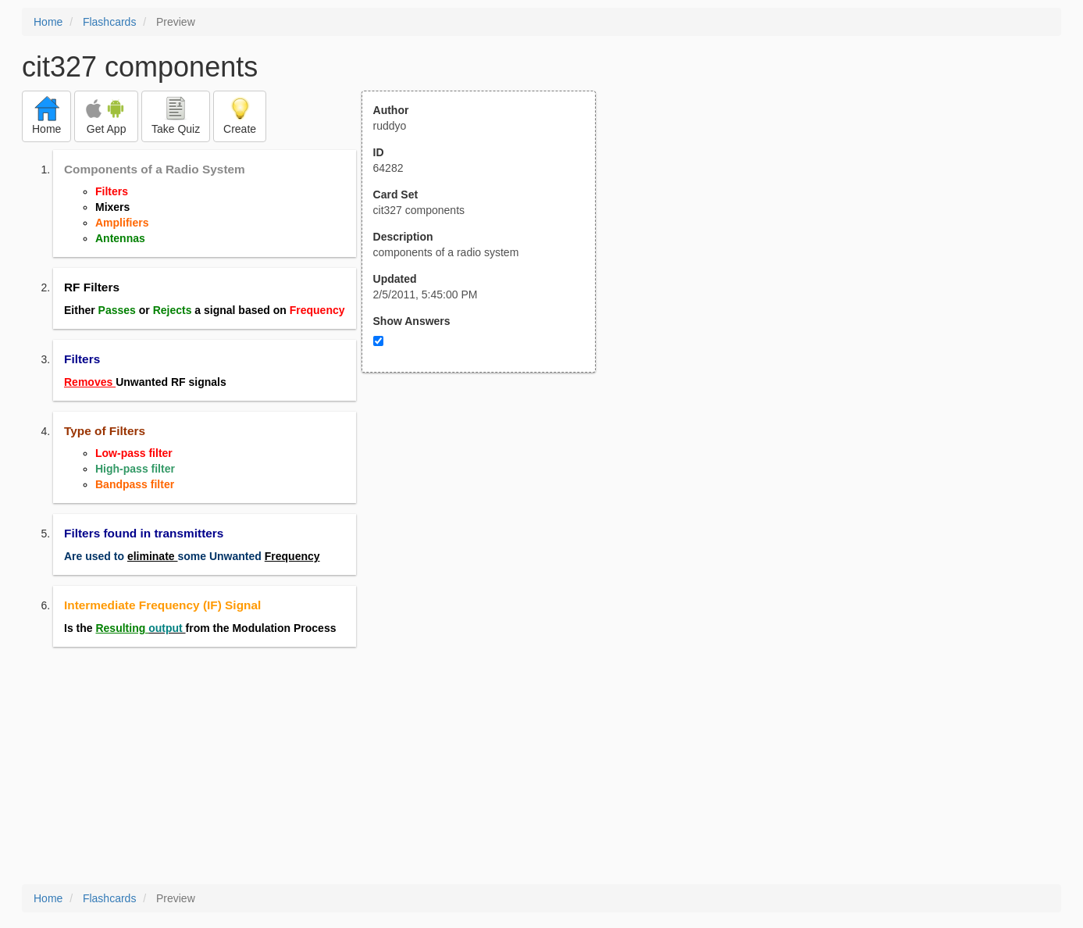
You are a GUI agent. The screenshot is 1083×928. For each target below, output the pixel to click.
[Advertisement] (487, 525)
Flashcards (109, 22)
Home (48, 22)
